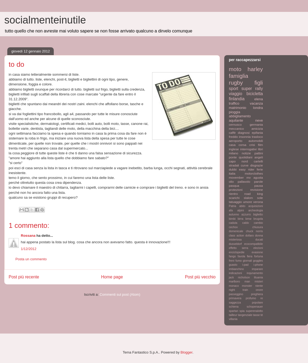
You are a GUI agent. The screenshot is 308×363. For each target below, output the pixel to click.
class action (236, 235)
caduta (233, 222)
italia (232, 173)
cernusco (235, 124)
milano (233, 153)
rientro (233, 193)
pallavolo (244, 181)
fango (232, 256)
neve (259, 120)
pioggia (234, 112)
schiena (234, 306)
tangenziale (245, 315)
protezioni (236, 189)
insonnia (245, 136)
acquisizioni (255, 206)
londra (258, 108)
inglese (234, 149)
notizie (246, 153)
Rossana (28, 236)
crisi (252, 144)
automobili (256, 140)
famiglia (238, 76)
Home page (112, 277)
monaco (234, 285)
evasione (257, 252)
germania (256, 124)
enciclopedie (237, 252)
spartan (233, 310)
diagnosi (244, 132)
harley (255, 69)
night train (238, 289)
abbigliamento (240, 116)
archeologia (255, 210)
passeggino (236, 294)
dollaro (249, 235)
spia (242, 310)
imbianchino (236, 269)
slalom (248, 197)
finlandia (237, 98)
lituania (258, 277)
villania (233, 319)
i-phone (258, 264)
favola (241, 256)
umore (247, 202)
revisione (256, 189)
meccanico (236, 128)
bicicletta (254, 93)
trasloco (257, 136)
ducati (259, 239)
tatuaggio (235, 202)
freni (231, 260)
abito (242, 206)
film (260, 144)
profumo (251, 298)
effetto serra (238, 248)
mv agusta (254, 177)
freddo (233, 136)
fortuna (258, 256)
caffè (232, 132)
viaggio (235, 93)
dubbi (233, 169)
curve (245, 165)
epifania (257, 132)
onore (259, 289)
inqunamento (255, 273)
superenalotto (254, 310)
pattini (259, 153)
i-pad (245, 264)
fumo (238, 260)
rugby (236, 82)
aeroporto (235, 140)
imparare (257, 269)
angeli (259, 157)
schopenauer (255, 306)
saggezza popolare (246, 302)
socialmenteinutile (45, 20)
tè (261, 315)
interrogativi (248, 149)
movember (236, 177)
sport (233, 88)
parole (258, 181)
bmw (248, 218)
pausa (258, 185)
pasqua (234, 185)
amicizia (257, 128)
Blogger (186, 352)
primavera (235, 298)
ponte (233, 157)
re (261, 298)
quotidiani (245, 157)
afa (231, 210)
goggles (258, 260)
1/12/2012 (28, 249)
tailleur (233, 315)
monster (247, 285)
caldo (245, 222)
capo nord (238, 161)
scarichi (234, 197)
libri (260, 149)
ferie (260, 169)
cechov (233, 227)
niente (259, 285)
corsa (242, 144)
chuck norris (254, 231)
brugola (258, 218)
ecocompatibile (253, 243)
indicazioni (235, 273)
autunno (234, 214)
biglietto (258, 214)
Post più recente (24, 277)
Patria (232, 206)
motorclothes (254, 173)
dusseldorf (235, 243)
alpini (240, 210)
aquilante (236, 120)
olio (231, 181)
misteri (259, 281)
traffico (234, 103)
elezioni (258, 248)
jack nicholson (239, 277)
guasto (233, 264)
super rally (252, 88)
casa (232, 144)
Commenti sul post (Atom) (120, 294)
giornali (247, 260)
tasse (256, 315)
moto (235, 69)
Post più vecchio (200, 277)
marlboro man (239, 281)
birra (240, 218)
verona (258, 202)
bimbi (232, 218)
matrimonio (237, 108)
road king (253, 193)
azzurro (246, 214)
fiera (249, 256)
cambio (258, 222)
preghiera (257, 294)
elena (258, 99)
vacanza (256, 103)
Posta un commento (31, 259)
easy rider (246, 169)
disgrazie (256, 165)
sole (260, 197)
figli (259, 82)
